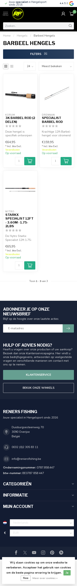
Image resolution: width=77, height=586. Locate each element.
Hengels (22, 36)
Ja (67, 573)
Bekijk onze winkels (38, 388)
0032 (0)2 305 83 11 (25, 447)
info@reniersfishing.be (26, 459)
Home (7, 36)
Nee (25, 578)
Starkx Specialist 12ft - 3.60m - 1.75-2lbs (19, 220)
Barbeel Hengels (44, 36)
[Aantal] (19, 161)
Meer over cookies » (44, 578)
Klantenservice (38, 375)
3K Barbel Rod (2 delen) (20, 120)
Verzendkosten (12, 149)
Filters (38, 54)
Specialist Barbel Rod (52, 120)
